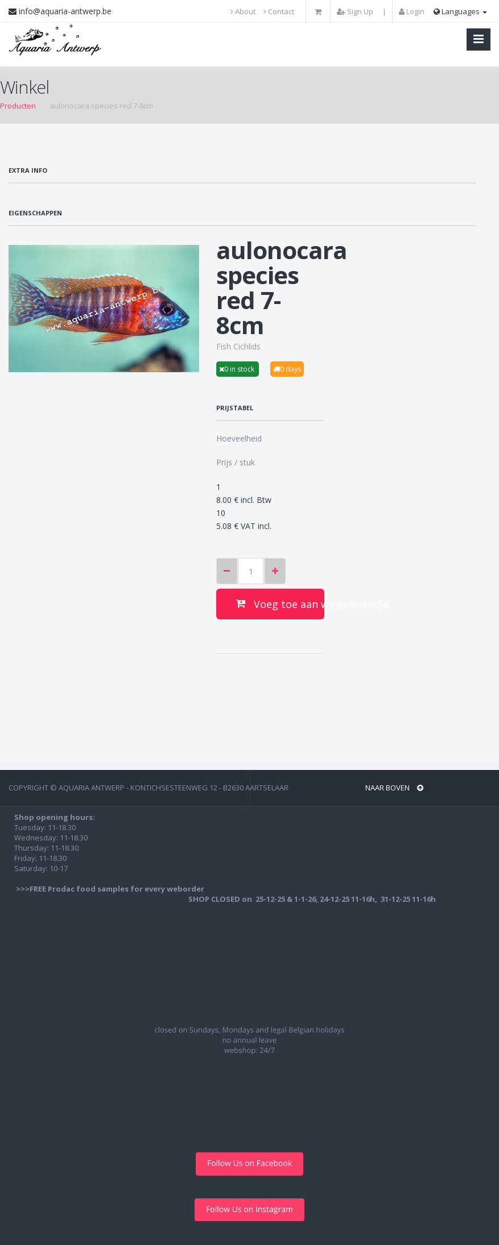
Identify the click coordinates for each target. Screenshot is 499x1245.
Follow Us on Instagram (249, 1209)
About (242, 11)
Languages (460, 11)
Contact (278, 11)
